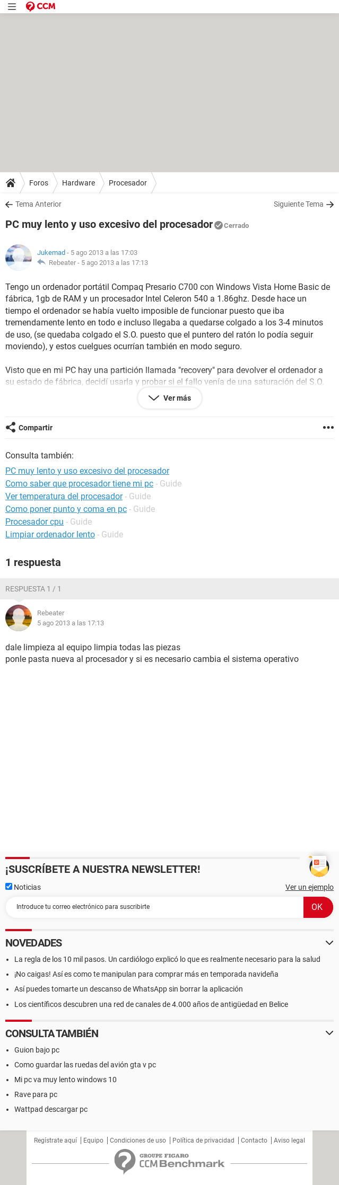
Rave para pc (35, 1094)
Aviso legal (289, 1140)
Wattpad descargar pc (51, 1109)
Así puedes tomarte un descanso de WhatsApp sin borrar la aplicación (128, 989)
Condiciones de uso (138, 1140)
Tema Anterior (38, 204)
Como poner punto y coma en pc (66, 509)
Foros (38, 183)
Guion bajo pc (36, 1050)
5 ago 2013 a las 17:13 (114, 263)
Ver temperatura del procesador (64, 496)
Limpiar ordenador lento (50, 534)
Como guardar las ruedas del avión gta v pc (85, 1064)
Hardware (78, 183)
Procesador (128, 183)
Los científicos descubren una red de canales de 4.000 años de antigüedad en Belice (151, 1004)
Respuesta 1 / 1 (33, 589)
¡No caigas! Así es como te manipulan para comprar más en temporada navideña (146, 974)
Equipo (93, 1140)
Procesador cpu (34, 522)
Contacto (254, 1140)
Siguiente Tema (299, 204)
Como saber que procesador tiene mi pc (79, 484)
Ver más (176, 398)
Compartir (36, 427)
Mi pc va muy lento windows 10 (65, 1079)
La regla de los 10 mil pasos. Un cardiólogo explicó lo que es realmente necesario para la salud (167, 959)
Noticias (23, 887)
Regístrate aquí (55, 1140)
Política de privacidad (203, 1140)
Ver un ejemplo (309, 887)
